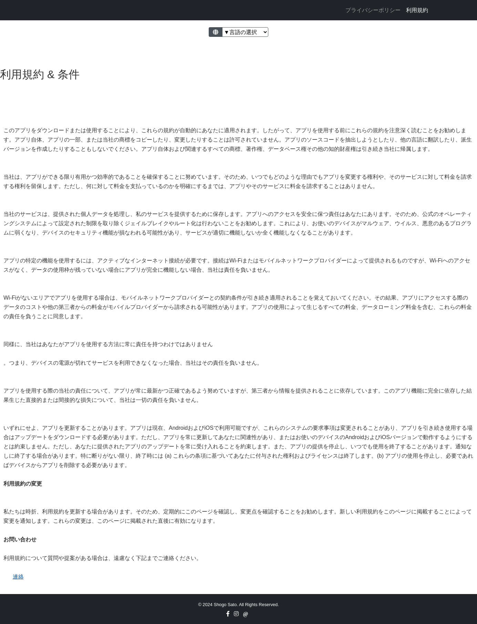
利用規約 (417, 10)
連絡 (18, 577)
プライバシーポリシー (373, 10)
